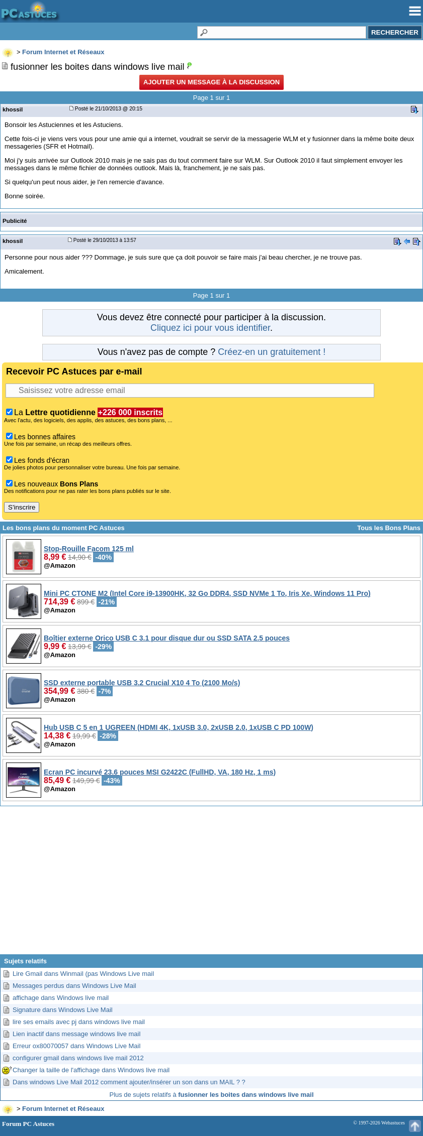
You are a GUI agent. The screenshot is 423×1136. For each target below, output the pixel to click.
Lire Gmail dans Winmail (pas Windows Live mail (83, 973)
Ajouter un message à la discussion (211, 82)
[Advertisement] (211, 884)
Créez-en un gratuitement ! (271, 352)
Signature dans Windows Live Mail (63, 1010)
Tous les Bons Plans (388, 528)
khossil (13, 109)
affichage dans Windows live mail (61, 997)
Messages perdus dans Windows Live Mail (74, 985)
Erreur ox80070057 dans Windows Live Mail (76, 1046)
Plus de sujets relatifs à (212, 1094)
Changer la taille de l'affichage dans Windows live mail (91, 1070)
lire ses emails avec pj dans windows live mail (79, 1022)
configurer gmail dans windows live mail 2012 (78, 1058)
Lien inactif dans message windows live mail (76, 1034)
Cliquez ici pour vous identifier (210, 328)
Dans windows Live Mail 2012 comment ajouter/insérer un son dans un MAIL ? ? (129, 1082)
